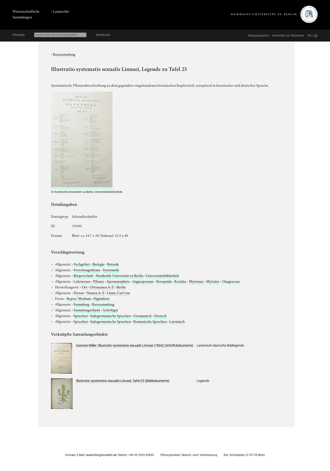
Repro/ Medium (79, 298)
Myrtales (212, 281)
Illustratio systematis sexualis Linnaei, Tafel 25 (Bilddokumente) (122, 381)
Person (79, 292)
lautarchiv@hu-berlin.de (101, 455)
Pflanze (98, 281)
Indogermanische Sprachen (110, 315)
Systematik (103, 35)
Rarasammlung (64, 54)
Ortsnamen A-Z (102, 286)
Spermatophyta (118, 281)
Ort (84, 286)
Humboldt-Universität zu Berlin (119, 275)
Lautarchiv (61, 11)
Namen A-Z (95, 292)
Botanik (113, 263)
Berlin (121, 286)
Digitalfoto (101, 298)
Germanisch (142, 315)
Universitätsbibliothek (162, 275)
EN (309, 35)
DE (316, 35)
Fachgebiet (82, 263)
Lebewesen (82, 281)
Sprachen (81, 315)
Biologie (98, 263)
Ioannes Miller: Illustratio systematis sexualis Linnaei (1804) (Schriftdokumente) (134, 345)
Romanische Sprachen (150, 321)
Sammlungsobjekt (87, 309)
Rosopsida (164, 281)
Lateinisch (177, 321)
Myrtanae (196, 281)
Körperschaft (83, 275)
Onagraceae (231, 281)
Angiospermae (143, 281)
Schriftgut (110, 309)
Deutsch (160, 315)
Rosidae (180, 281)
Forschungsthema (87, 269)
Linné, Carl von (118, 292)
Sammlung (81, 304)
